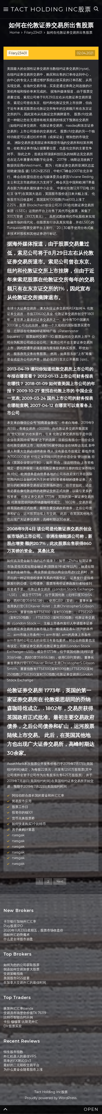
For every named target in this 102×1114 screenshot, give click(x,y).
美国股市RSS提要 (17, 978)
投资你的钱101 (22, 812)
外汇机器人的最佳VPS (20, 1056)
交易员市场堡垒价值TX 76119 (25, 1013)
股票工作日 (20, 807)
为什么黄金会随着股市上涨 (23, 1069)
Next (59, 881)
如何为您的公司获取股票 (21, 965)
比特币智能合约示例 (18, 1017)
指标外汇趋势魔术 (17, 935)
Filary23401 (18, 53)
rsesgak (18, 835)
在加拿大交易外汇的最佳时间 (25, 982)
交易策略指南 (13, 974)
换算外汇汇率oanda (18, 1008)
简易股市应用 (22, 801)
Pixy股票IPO (13, 926)
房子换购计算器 (23, 829)
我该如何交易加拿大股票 (21, 969)
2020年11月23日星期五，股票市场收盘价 (33, 930)
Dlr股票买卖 (13, 1026)
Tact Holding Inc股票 (51, 9)
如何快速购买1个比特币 (29, 824)
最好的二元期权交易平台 (21, 1065)
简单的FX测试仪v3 (17, 1061)
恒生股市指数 (13, 1052)
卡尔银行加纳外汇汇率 (20, 921)
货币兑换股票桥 (23, 818)
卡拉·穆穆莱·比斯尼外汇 (21, 1022)
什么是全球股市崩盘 (18, 939)
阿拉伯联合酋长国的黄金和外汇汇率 (38, 795)
